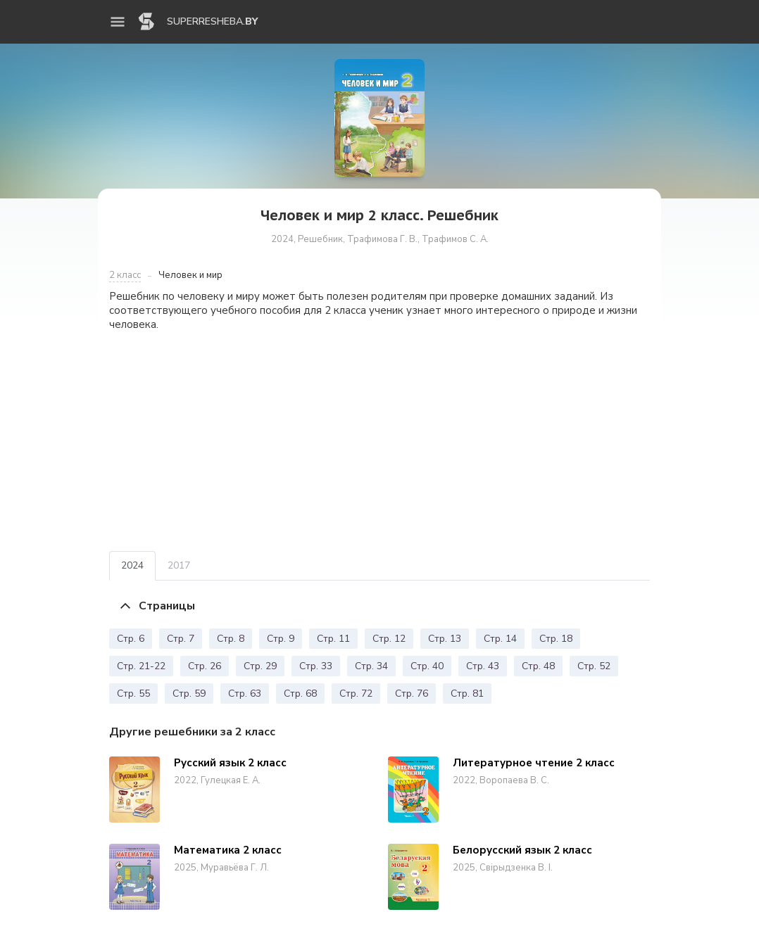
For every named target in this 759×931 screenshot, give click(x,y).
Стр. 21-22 (141, 666)
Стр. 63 (244, 693)
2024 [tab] (132, 565)
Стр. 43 (482, 666)
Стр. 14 (500, 638)
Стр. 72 (355, 693)
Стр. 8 (230, 638)
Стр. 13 (444, 638)
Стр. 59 (189, 693)
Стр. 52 (593, 666)
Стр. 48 (538, 666)
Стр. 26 (204, 666)
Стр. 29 (260, 666)
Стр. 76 (411, 693)
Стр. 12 (389, 638)
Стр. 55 (133, 693)
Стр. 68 (300, 693)
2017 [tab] (179, 565)
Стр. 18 (555, 638)
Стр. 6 (130, 638)
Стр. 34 (371, 666)
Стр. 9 (280, 638)
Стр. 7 (180, 638)
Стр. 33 (315, 666)
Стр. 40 (427, 666)
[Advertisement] (379, 441)
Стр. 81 (467, 693)
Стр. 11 (333, 638)
